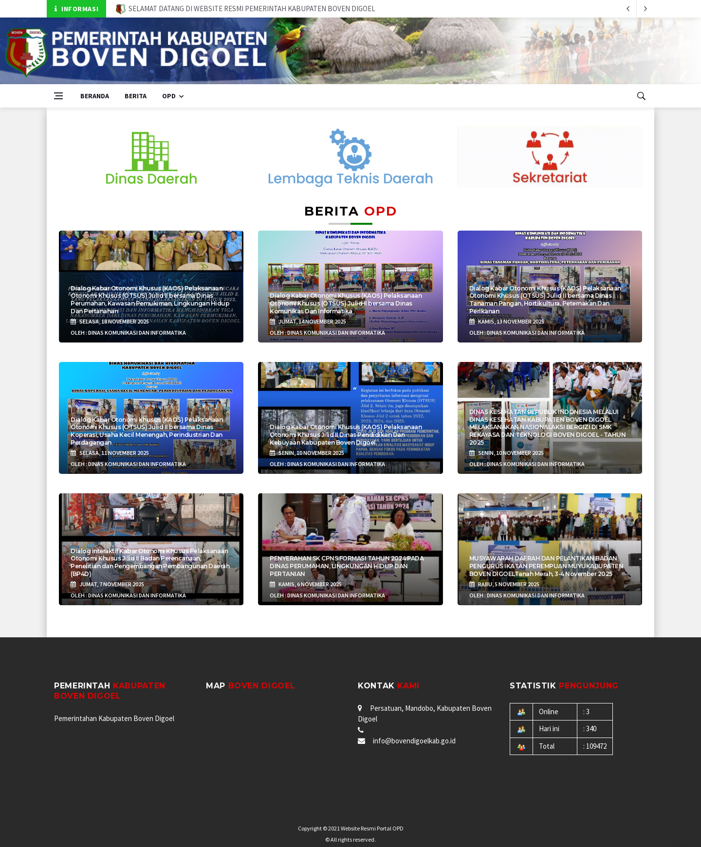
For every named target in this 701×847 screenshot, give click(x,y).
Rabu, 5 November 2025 (504, 584)
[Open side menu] (58, 96)
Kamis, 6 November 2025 (306, 584)
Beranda (94, 95)
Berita (136, 95)
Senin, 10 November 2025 (307, 452)
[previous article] (645, 9)
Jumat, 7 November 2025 (107, 584)
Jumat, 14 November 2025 (308, 321)
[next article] (628, 9)
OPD (169, 95)
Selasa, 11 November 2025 (110, 452)
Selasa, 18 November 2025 (110, 321)
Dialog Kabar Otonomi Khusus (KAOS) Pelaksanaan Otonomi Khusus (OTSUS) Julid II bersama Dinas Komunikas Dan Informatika (346, 303)
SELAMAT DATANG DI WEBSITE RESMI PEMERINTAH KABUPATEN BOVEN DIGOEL (245, 8)
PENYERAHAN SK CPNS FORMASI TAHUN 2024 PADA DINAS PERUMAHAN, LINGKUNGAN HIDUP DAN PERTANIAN (347, 566)
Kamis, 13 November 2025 (506, 321)
